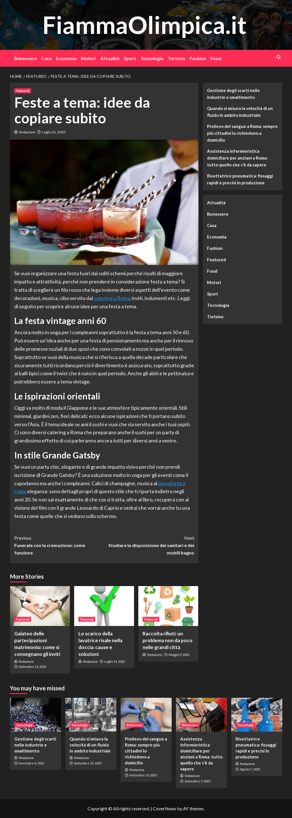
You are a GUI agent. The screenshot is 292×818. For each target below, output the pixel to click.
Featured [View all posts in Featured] (22, 91)
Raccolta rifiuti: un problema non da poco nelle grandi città (167, 640)
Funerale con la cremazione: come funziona (59, 544)
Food (215, 58)
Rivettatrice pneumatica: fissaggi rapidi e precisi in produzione (240, 179)
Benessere (25, 58)
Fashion (198, 58)
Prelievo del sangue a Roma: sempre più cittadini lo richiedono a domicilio (242, 133)
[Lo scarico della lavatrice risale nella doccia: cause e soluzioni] (104, 606)
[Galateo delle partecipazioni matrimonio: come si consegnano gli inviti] (40, 606)
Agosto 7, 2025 (250, 769)
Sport (130, 58)
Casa (46, 58)
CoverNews (164, 808)
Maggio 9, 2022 (179, 654)
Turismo (176, 58)
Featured (216, 259)
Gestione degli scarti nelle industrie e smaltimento (233, 94)
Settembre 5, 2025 (197, 781)
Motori (88, 58)
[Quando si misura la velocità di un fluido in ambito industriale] (90, 715)
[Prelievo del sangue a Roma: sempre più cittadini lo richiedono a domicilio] (146, 715)
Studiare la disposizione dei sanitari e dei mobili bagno (149, 544)
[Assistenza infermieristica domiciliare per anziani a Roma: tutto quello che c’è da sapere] (201, 715)
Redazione (27, 132)
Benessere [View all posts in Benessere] (134, 725)
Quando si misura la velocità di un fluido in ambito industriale (240, 112)
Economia (66, 58)
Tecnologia (151, 58)
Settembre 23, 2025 (88, 763)
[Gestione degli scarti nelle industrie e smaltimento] (35, 715)
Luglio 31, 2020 (53, 132)
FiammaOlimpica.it (144, 24)
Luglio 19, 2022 (114, 661)
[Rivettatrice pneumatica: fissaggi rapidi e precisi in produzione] (256, 715)
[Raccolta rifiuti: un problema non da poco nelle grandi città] (168, 606)
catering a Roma (112, 298)
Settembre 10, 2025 (143, 775)
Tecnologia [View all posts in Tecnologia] (24, 725)
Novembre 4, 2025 (31, 763)
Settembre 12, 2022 (32, 666)
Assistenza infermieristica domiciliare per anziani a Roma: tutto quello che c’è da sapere (237, 157)
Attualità (109, 58)
